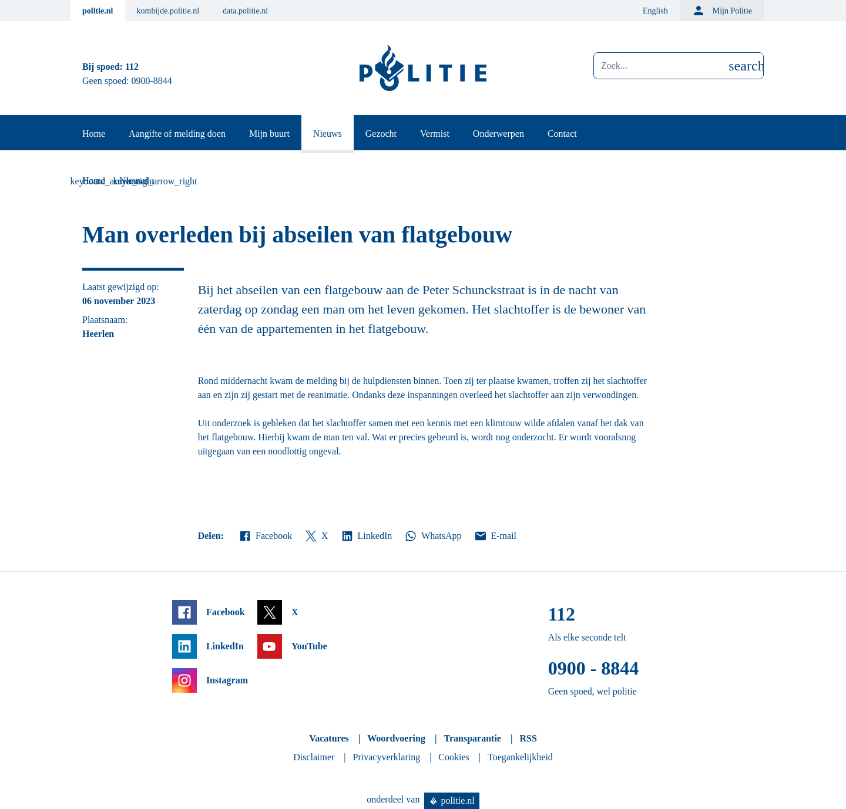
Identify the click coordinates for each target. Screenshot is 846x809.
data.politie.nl (245, 10)
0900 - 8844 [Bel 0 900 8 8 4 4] (593, 668)
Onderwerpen (498, 134)
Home (93, 134)
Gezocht (381, 134)
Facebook (265, 536)
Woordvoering (396, 738)
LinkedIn (366, 536)
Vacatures (329, 738)
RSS (527, 738)
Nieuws (327, 134)
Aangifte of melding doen (177, 134)
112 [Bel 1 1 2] (132, 67)
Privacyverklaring (387, 757)
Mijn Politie (721, 11)
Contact (562, 134)
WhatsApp (432, 536)
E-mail (495, 536)
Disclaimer (313, 757)
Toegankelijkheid (520, 757)
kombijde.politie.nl (168, 10)
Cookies (453, 757)
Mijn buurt (269, 134)
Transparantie (472, 738)
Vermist (434, 134)
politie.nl (97, 10)
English (655, 10)
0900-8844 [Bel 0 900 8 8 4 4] (152, 81)
